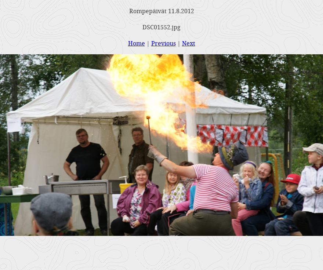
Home (136, 43)
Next (188, 43)
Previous (163, 43)
